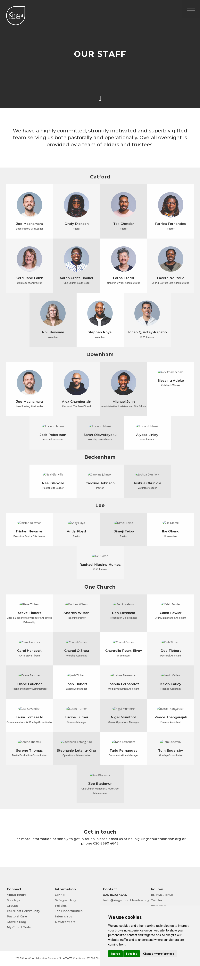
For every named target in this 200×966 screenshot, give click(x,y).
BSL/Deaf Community (23, 911)
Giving (60, 895)
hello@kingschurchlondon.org (126, 900)
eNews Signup (162, 895)
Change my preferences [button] (158, 953)
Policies (61, 905)
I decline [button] (131, 953)
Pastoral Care (17, 916)
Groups (12, 905)
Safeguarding (65, 900)
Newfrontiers (65, 922)
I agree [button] (115, 953)
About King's (16, 895)
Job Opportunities (68, 911)
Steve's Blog (16, 922)
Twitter (156, 900)
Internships (63, 916)
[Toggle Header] (191, 9)
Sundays (13, 900)
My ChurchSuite (19, 927)
